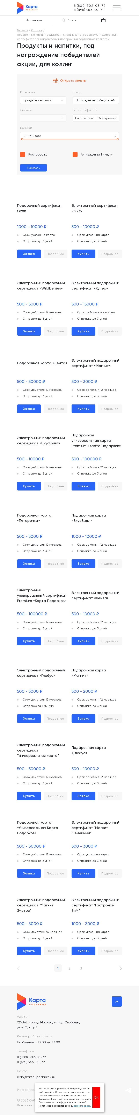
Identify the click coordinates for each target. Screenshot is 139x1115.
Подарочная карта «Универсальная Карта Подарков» (37, 827)
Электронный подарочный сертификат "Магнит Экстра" (41, 905)
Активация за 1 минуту (97, 154)
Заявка (29, 254)
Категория (27, 92)
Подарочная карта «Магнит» (89, 673)
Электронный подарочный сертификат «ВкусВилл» (41, 440)
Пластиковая (84, 118)
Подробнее (55, 253)
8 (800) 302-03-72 (31, 1057)
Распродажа (37, 154)
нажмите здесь (81, 1106)
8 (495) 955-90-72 (31, 1062)
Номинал (26, 127)
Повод (77, 92)
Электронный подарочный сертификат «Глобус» (41, 673)
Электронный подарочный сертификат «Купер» (95, 285)
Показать (33, 167)
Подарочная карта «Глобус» (89, 750)
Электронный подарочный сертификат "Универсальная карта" (41, 750)
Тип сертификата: (85, 110)
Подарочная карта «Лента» (42, 363)
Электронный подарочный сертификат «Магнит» (95, 363)
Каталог (36, 30)
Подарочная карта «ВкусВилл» (89, 518)
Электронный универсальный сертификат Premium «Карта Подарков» (42, 595)
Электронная (107, 118)
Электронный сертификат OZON (95, 208)
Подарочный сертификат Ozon (39, 208)
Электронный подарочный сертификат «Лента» (95, 595)
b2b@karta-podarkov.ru (36, 1077)
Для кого (26, 110)
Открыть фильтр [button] (69, 80)
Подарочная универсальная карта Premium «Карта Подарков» (96, 440)
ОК (96, 1097)
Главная (22, 30)
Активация (34, 20)
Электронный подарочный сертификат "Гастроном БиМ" (95, 905)
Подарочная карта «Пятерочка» (34, 518)
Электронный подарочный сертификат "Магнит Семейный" (95, 827)
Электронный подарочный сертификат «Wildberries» (41, 285)
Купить (83, 254)
